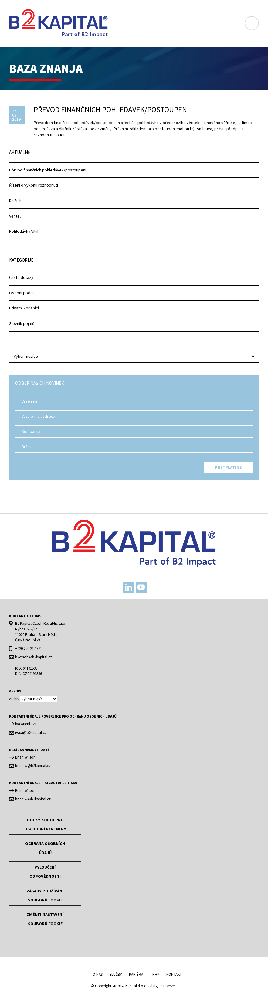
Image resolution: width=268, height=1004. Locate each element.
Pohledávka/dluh (24, 231)
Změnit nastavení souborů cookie (45, 919)
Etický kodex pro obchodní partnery (45, 824)
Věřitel (15, 216)
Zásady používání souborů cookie (45, 895)
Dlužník (15, 200)
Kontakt (174, 974)
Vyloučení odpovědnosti (45, 871)
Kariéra (136, 974)
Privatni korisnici (24, 308)
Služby (116, 974)
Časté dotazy (21, 277)
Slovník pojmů (22, 323)
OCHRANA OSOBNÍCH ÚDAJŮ (45, 848)
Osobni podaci (22, 293)
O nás (98, 974)
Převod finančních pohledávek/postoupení (47, 170)
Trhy (154, 974)
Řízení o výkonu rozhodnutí (33, 185)
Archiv (14, 698)
